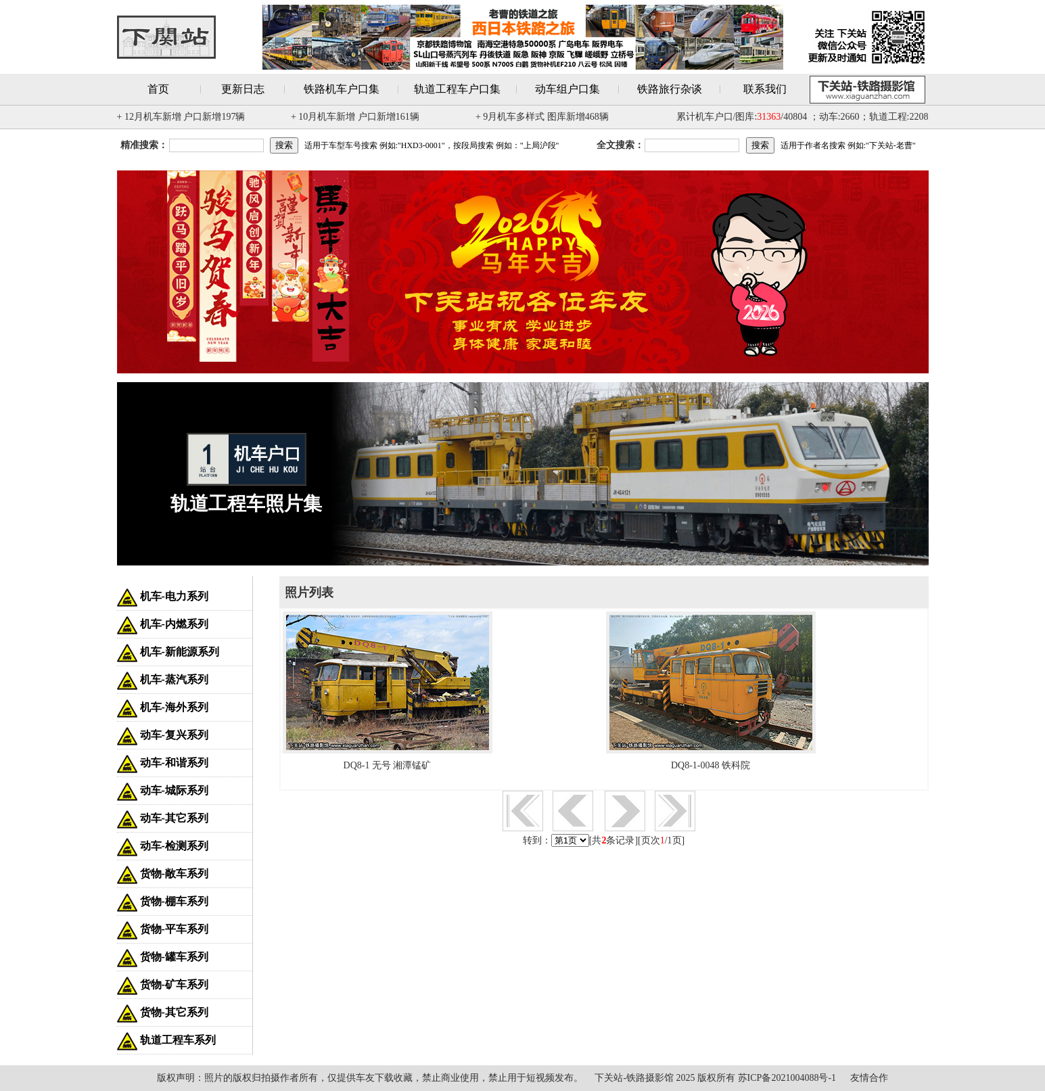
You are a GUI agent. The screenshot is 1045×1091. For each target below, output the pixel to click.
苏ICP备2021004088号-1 (787, 1078)
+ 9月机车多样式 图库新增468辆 (542, 117)
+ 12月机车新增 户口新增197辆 (181, 117)
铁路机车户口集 (341, 89)
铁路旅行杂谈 (669, 89)
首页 (158, 89)
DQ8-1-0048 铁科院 (710, 765)
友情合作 (869, 1078)
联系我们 (765, 89)
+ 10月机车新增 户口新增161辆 (355, 117)
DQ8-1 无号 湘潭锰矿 (388, 765)
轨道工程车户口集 (457, 89)
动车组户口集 (567, 89)
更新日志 (242, 89)
